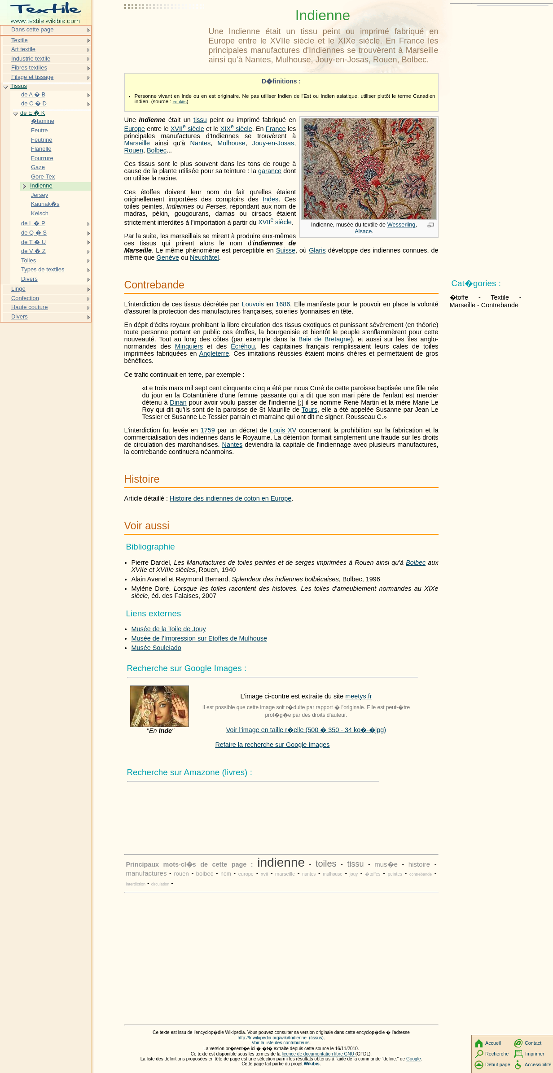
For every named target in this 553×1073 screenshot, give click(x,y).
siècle (187, 128)
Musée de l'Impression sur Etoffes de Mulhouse (199, 638)
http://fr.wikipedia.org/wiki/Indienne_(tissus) (280, 1037)
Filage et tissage (32, 77)
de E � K (32, 112)
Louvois (253, 304)
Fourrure (42, 158)
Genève (168, 257)
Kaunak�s (45, 204)
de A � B (33, 94)
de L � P (33, 223)
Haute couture (29, 307)
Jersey (39, 195)
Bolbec (157, 150)
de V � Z (33, 251)
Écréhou (243, 346)
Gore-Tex (43, 176)
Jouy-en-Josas (273, 143)
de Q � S (34, 232)
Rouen (133, 150)
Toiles (28, 260)
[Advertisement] (164, 29)
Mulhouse (231, 143)
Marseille (137, 143)
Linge (18, 288)
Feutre (39, 130)
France (276, 128)
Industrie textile (30, 58)
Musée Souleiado (156, 647)
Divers (29, 278)
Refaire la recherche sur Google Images (272, 744)
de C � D (34, 103)
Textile (19, 40)
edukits (180, 101)
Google (413, 1058)
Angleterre (214, 353)
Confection (25, 298)
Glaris (317, 250)
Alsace (363, 231)
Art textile (23, 49)
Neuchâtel (204, 257)
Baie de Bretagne (324, 339)
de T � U (33, 242)
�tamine (42, 121)
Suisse (285, 250)
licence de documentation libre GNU (319, 1053)
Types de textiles (42, 269)
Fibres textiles (29, 67)
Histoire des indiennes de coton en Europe (230, 498)
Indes (270, 199)
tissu (200, 119)
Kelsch (39, 213)
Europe (134, 128)
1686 (283, 304)
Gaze (38, 167)
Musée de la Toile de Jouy (169, 628)
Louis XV (283, 430)
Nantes (200, 143)
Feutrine (42, 139)
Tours (309, 409)
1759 (208, 430)
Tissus (18, 86)
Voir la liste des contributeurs (281, 1042)
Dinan (178, 402)
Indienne (41, 185)
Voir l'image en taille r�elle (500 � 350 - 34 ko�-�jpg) (306, 729)
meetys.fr (358, 696)
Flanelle (41, 148)
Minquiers (189, 346)
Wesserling (401, 224)
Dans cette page (32, 29)
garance (269, 170)
